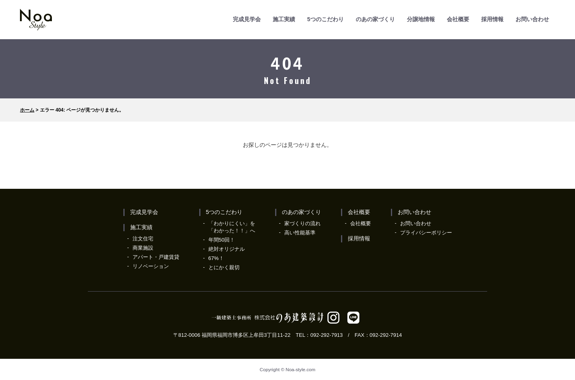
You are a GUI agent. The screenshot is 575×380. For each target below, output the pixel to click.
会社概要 (458, 19)
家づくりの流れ (302, 223)
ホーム (27, 110)
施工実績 (284, 19)
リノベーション (151, 266)
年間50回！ (221, 240)
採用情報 (492, 19)
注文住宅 (143, 239)
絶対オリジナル (226, 249)
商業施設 (143, 248)
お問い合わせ (532, 19)
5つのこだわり (325, 19)
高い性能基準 (299, 233)
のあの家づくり (375, 19)
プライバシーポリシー (426, 233)
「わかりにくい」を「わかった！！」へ (231, 227)
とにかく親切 (224, 267)
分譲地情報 (421, 19)
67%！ (216, 258)
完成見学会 (247, 19)
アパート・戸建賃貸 (156, 257)
